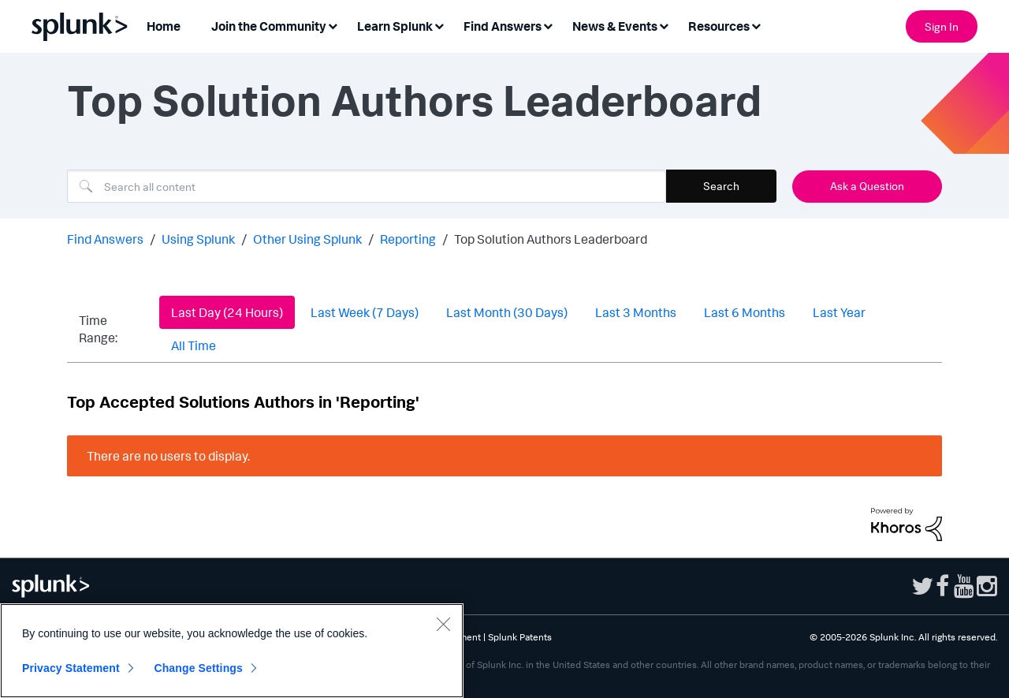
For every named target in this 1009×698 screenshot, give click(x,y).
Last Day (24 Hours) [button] (227, 312)
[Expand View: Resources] (756, 25)
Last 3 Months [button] (635, 312)
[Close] (443, 624)
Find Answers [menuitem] (503, 26)
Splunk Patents (520, 637)
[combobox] (366, 186)
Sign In (942, 26)
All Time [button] (193, 345)
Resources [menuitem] (719, 26)
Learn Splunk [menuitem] (395, 26)
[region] (232, 650)
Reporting (408, 239)
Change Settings (198, 668)
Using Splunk (198, 239)
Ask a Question (867, 185)
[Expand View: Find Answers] (548, 25)
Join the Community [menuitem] (268, 26)
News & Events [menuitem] (614, 26)
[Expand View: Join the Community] (333, 25)
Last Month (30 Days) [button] (507, 312)
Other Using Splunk (307, 239)
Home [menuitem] (164, 26)
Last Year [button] (839, 312)
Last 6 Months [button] (744, 312)
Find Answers (105, 239)
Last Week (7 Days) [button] (365, 312)
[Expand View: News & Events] (664, 25)
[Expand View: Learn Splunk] (439, 25)
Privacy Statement (71, 668)
